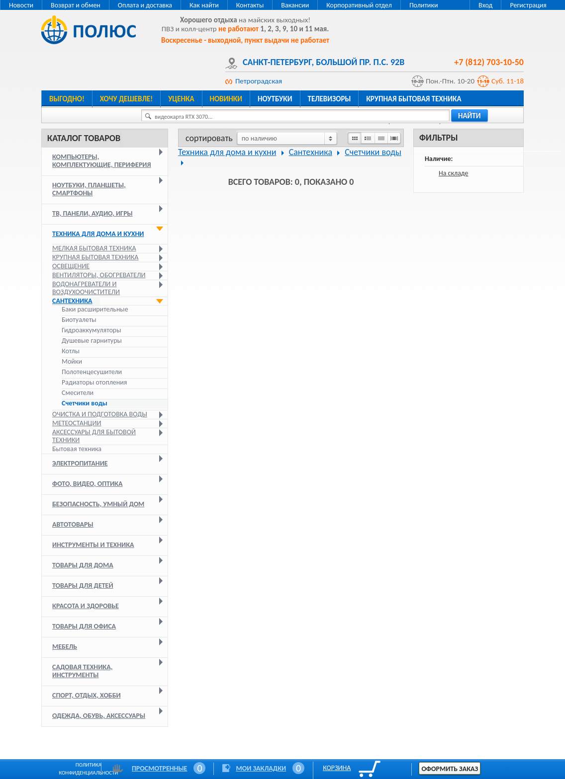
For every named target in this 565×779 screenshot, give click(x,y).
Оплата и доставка (145, 5)
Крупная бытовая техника (413, 98)
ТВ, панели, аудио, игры (92, 213)
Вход (485, 5)
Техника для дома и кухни (98, 234)
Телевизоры (329, 98)
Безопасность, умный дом (98, 504)
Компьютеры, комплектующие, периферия (101, 161)
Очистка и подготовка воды (99, 414)
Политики (423, 5)
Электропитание (80, 463)
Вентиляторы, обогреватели (99, 275)
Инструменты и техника (93, 545)
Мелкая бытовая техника (94, 248)
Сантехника (72, 301)
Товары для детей (82, 585)
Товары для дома (82, 565)
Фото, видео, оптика (87, 483)
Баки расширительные (95, 309)
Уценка (181, 98)
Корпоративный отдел (359, 5)
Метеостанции (76, 423)
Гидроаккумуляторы (91, 330)
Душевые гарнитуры (92, 341)
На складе (454, 173)
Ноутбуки (275, 98)
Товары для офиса (84, 626)
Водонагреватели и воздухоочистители (86, 288)
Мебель (64, 646)
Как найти (204, 5)
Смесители (78, 393)
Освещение (71, 266)
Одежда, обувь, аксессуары (98, 715)
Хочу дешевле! (126, 98)
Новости (21, 5)
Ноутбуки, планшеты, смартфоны (89, 189)
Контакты (250, 5)
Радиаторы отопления (94, 383)
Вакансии (295, 5)
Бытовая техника (76, 449)
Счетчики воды (84, 403)
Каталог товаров (83, 138)
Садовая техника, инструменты (82, 671)
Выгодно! (67, 98)
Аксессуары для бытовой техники (94, 436)
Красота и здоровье (85, 606)
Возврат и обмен (75, 5)
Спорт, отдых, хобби (86, 695)
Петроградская (258, 81)
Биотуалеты (79, 320)
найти (469, 115)
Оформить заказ (449, 769)
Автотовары (73, 524)
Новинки (226, 98)
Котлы (71, 351)
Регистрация (528, 5)
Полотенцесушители (92, 372)
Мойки (72, 362)
